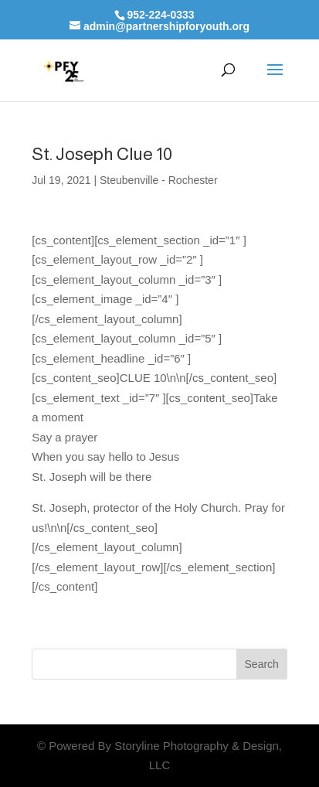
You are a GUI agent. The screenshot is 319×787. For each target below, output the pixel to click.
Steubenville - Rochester (159, 180)
